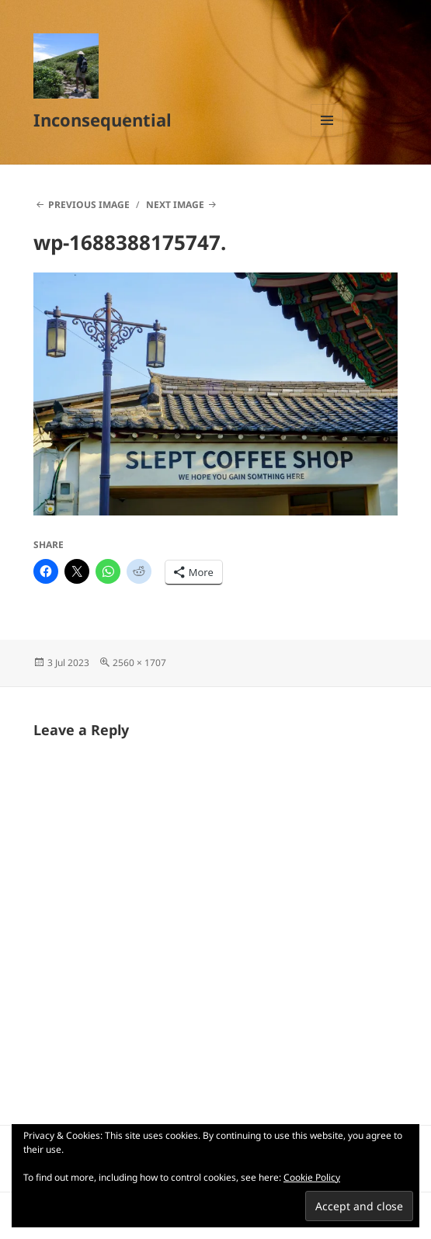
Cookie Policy (311, 1177)
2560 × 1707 (139, 662)
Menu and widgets (327, 136)
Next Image (175, 204)
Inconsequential (102, 119)
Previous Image (89, 204)
